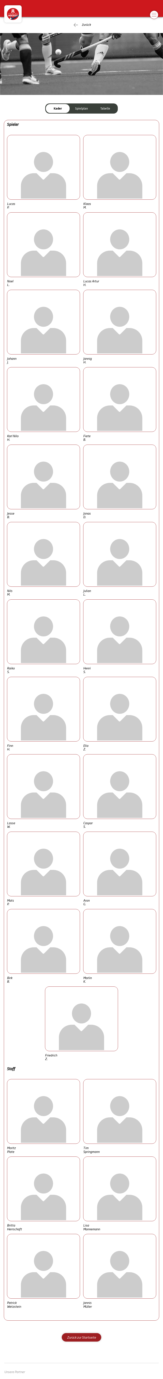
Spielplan (81, 108)
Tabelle (105, 108)
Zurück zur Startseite (81, 1337)
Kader (58, 108)
